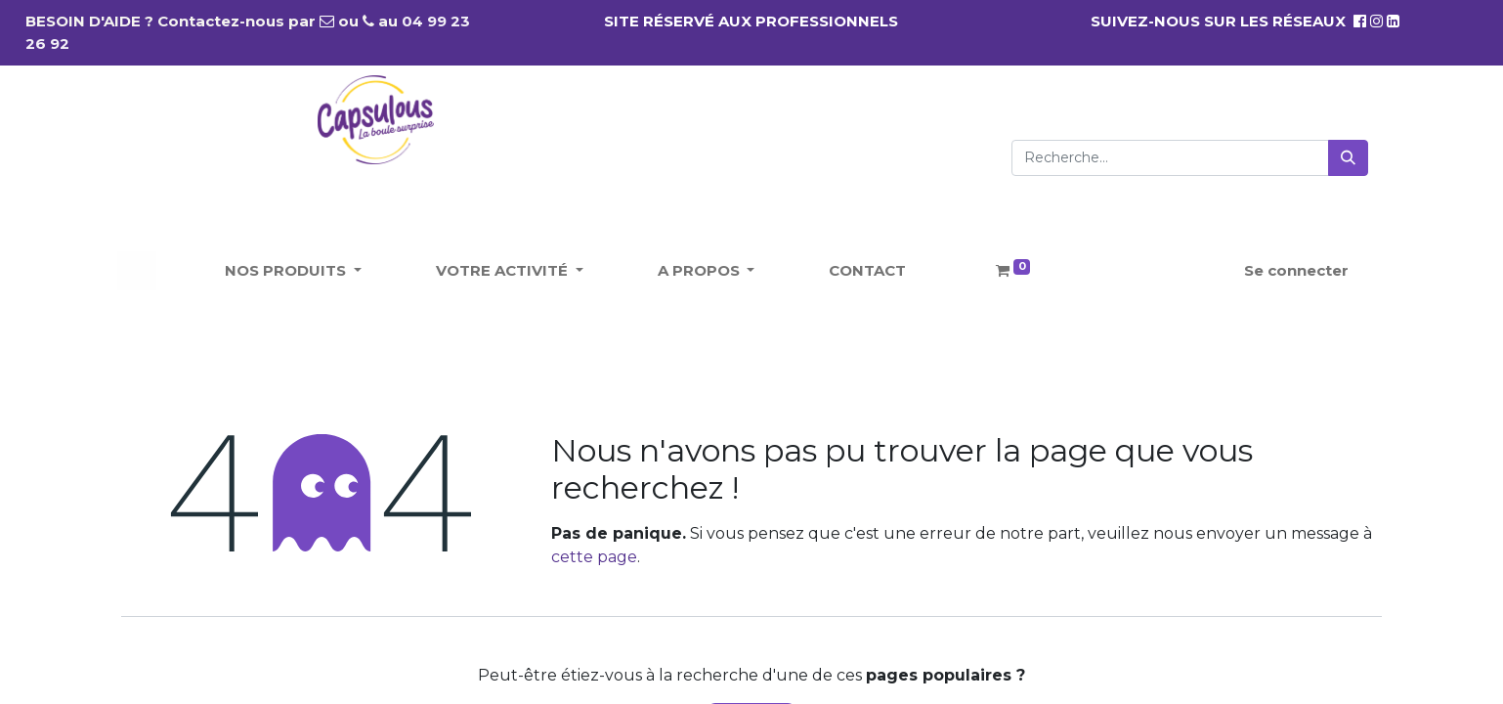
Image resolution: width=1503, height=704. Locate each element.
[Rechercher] (1348, 158)
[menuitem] (867, 271)
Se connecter (1296, 270)
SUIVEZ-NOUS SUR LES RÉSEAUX (1228, 21)
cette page (594, 557)
